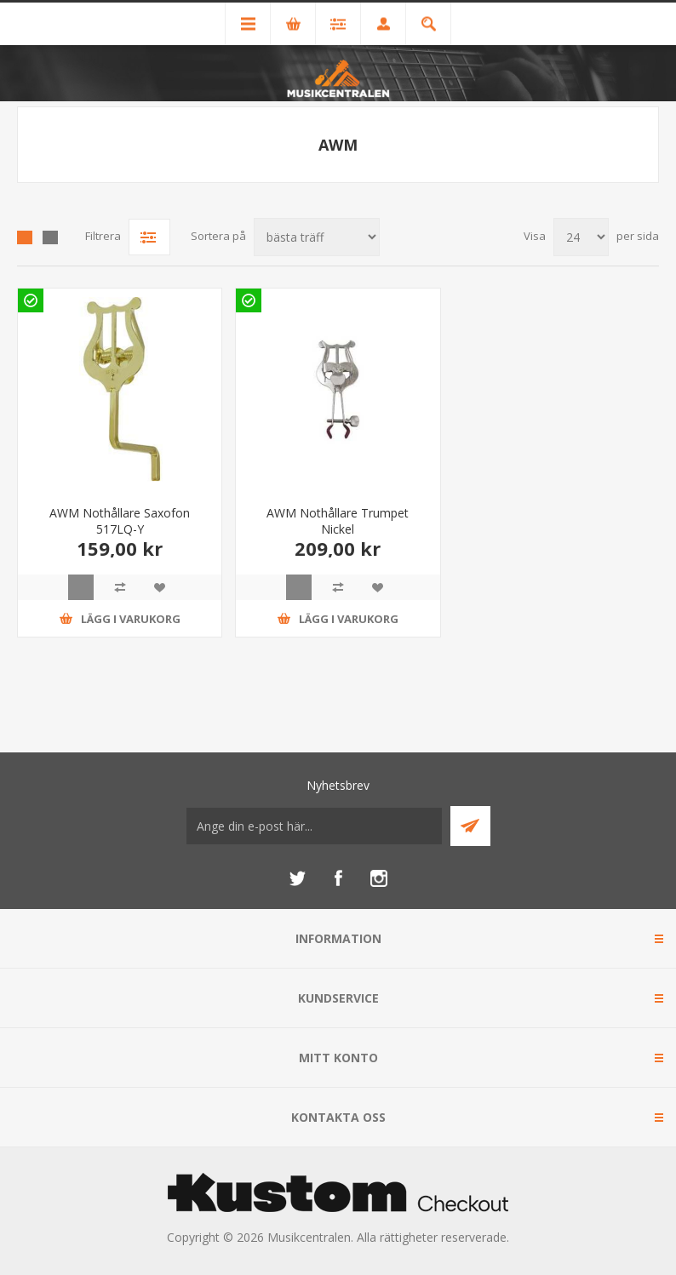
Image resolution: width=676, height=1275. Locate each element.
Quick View (81, 587)
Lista (50, 237)
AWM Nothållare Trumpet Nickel (337, 521)
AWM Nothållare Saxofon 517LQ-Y (119, 521)
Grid (24, 237)
